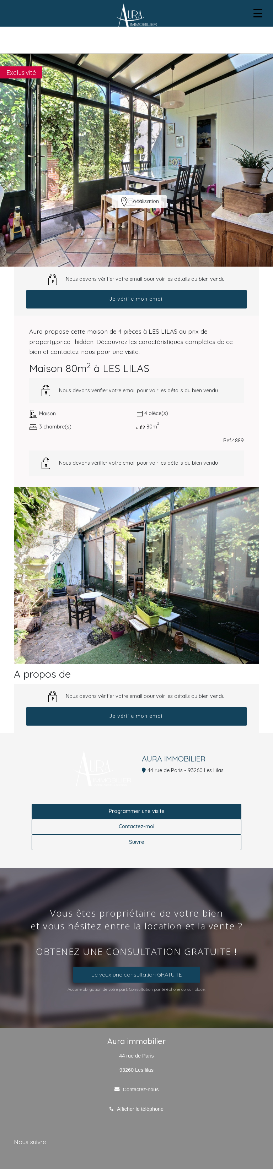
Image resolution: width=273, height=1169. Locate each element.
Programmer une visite (137, 811)
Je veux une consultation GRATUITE (136, 974)
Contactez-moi (136, 826)
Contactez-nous (141, 1089)
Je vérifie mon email (136, 299)
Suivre (136, 842)
